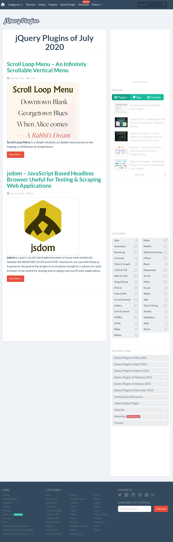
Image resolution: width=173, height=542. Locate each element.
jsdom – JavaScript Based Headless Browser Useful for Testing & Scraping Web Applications (54, 179)
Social (155, 288)
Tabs (155, 299)
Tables (155, 293)
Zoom (155, 329)
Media (126, 335)
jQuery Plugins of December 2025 (140, 390)
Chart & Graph (126, 264)
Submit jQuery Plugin (140, 403)
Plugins (121, 97)
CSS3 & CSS (126, 270)
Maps (126, 329)
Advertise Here (140, 82)
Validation (155, 317)
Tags (136, 97)
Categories (15, 4)
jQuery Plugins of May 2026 (140, 357)
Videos (42, 4)
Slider (155, 282)
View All (150, 174)
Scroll (155, 276)
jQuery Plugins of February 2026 (140, 377)
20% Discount (133, 417)
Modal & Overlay (155, 252)
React (155, 264)
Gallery (126, 305)
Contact (140, 422)
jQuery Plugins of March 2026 (140, 370)
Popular (53, 4)
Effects (126, 288)
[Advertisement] (54, 315)
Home (6, 495)
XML (155, 323)
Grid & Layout (126, 311)
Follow (97, 4)
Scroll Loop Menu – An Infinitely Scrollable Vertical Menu (46, 67)
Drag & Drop (126, 282)
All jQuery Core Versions (16, 533)
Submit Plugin (67, 4)
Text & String (155, 305)
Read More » (15, 154)
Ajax (126, 240)
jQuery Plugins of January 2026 (140, 383)
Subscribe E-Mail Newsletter (18, 529)
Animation (126, 246)
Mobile (155, 246)
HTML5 (126, 317)
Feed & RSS (126, 293)
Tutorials (30, 4)
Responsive (155, 270)
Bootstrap (126, 252)
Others (155, 258)
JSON (126, 323)
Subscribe (161, 509)
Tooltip (155, 311)
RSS (5, 522)
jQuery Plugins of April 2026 (140, 364)
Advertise (84, 3)
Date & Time (126, 276)
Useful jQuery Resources (140, 396)
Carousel (126, 258)
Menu (155, 240)
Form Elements (126, 299)
